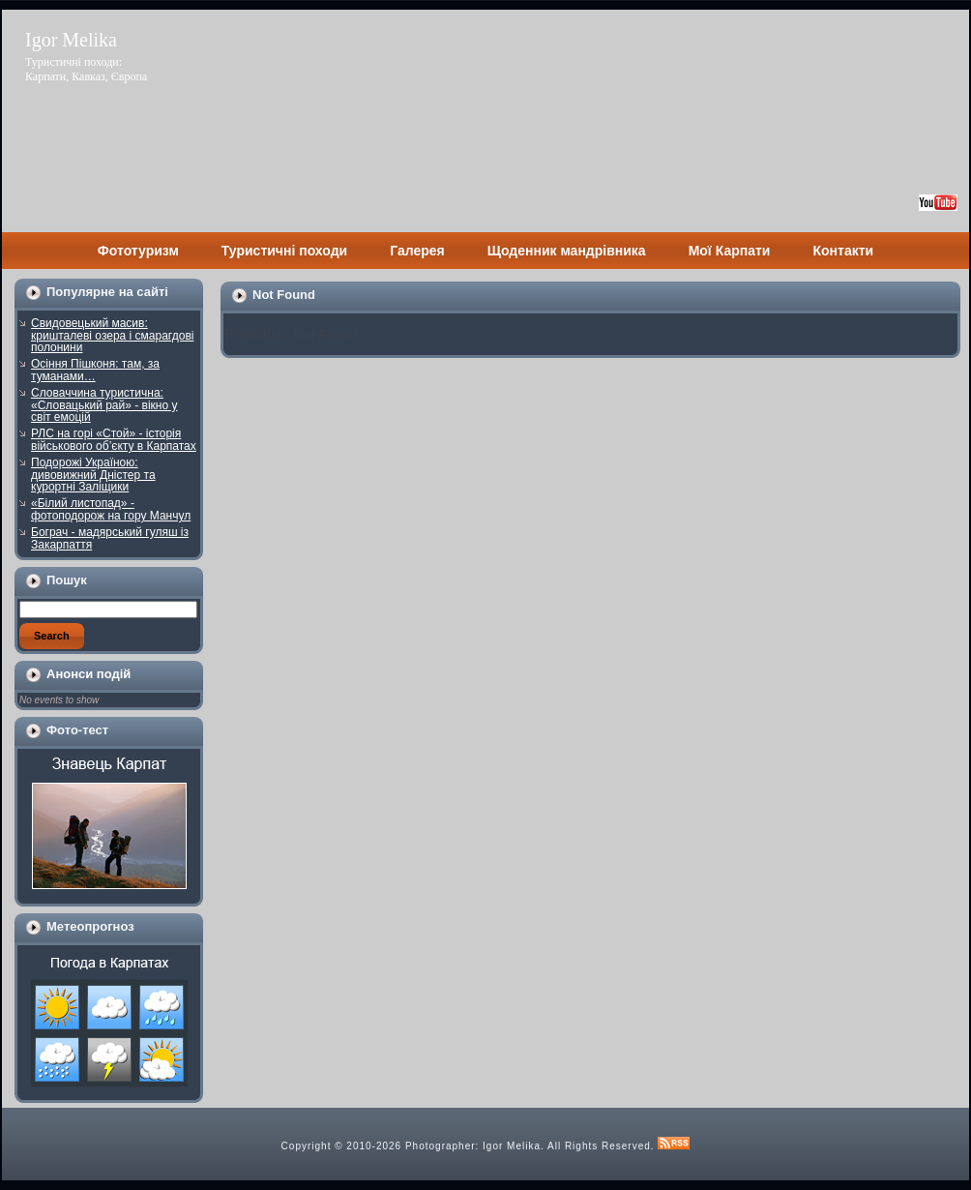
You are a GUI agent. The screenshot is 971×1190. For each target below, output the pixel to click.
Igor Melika (71, 39)
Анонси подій (88, 674)
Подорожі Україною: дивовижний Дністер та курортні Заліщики (93, 474)
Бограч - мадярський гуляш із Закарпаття (110, 538)
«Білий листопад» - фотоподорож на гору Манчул (111, 509)
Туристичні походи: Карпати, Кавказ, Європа (86, 69)
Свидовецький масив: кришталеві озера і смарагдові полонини (112, 335)
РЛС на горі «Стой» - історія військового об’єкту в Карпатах (113, 440)
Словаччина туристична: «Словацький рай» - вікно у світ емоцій (104, 405)
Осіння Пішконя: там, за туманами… (95, 370)
